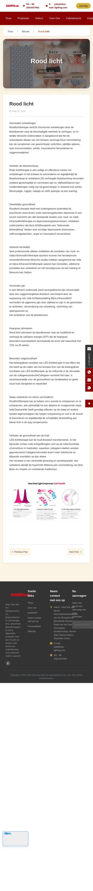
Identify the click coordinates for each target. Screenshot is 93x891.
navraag (83, 6)
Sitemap (32, 631)
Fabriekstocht (73, 18)
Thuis (8, 18)
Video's (39, 18)
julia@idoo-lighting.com (60, 6)
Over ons (54, 18)
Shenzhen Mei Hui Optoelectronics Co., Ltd (51, 675)
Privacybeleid (34, 626)
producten (32, 613)
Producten (23, 18)
